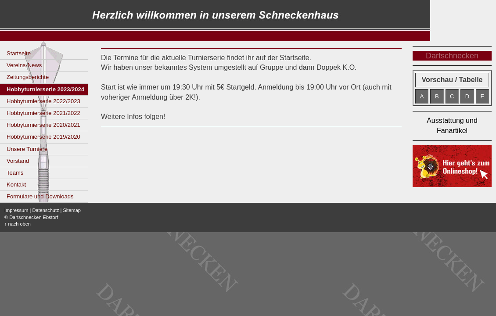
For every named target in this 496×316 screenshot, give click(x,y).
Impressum (16, 210)
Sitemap (72, 210)
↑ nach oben (17, 223)
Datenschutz (45, 210)
